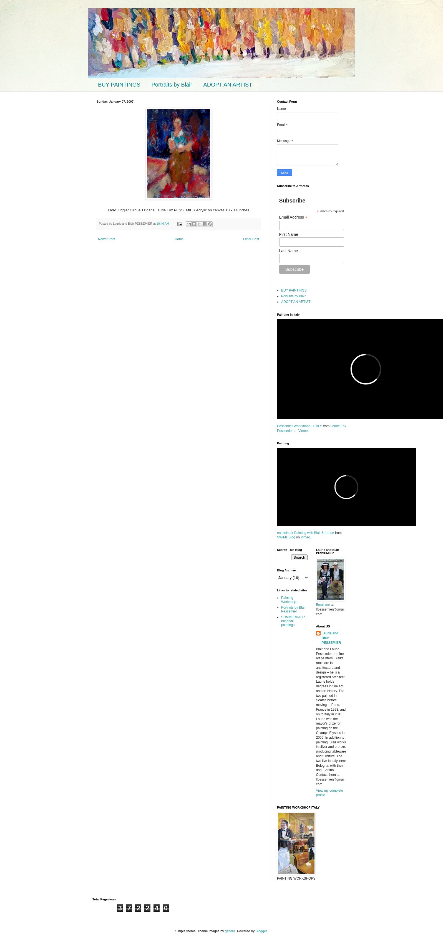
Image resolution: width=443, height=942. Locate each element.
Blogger (261, 931)
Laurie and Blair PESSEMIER (331, 638)
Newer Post (106, 239)
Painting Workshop (288, 600)
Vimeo (303, 431)
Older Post (251, 239)
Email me (323, 605)
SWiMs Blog (286, 537)
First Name (288, 234)
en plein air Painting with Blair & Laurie (305, 533)
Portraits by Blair (172, 85)
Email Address (293, 217)
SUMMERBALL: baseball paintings (293, 621)
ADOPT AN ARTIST (227, 85)
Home (179, 239)
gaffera (230, 931)
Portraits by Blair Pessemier (293, 609)
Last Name (288, 251)
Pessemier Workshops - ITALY (299, 426)
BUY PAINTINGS (119, 85)
